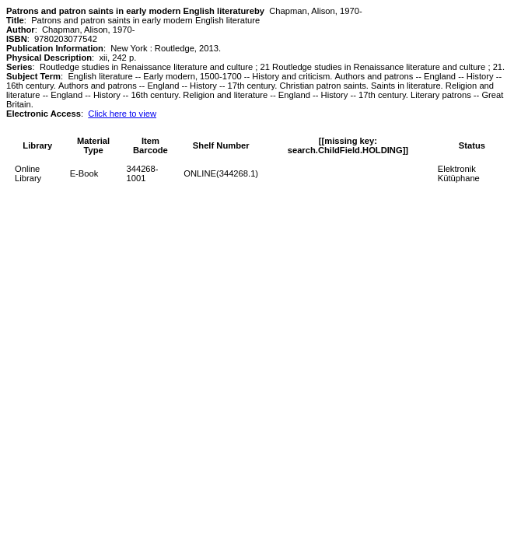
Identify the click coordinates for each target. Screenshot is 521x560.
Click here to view (122, 113)
